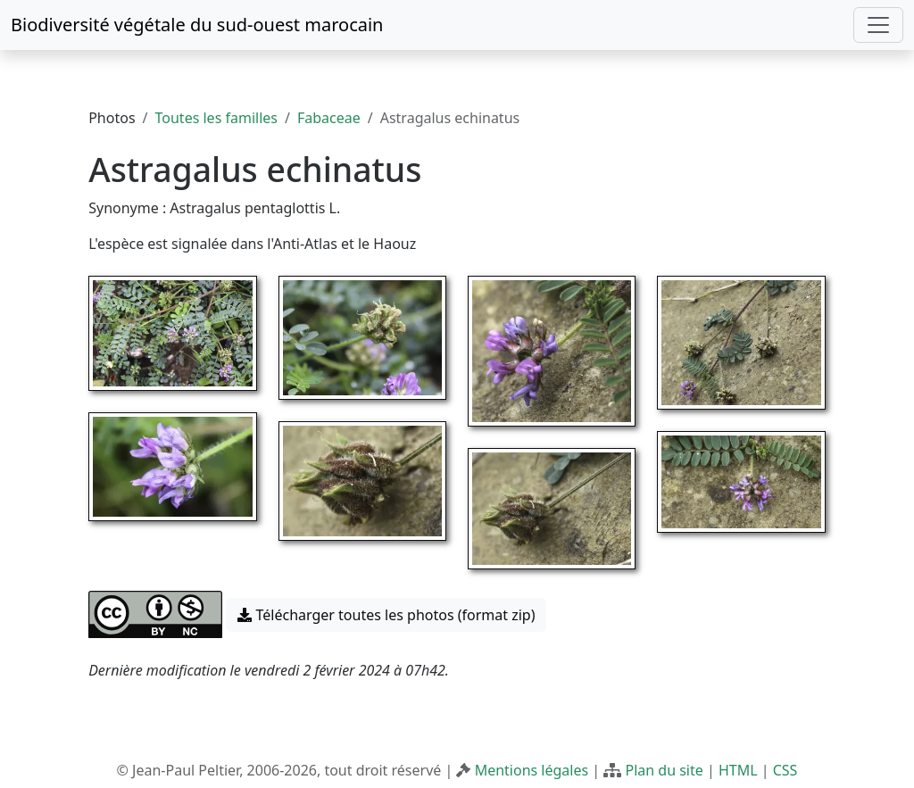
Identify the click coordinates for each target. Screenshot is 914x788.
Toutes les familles (216, 118)
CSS (785, 770)
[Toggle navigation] (878, 25)
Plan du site (663, 770)
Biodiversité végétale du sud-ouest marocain (197, 24)
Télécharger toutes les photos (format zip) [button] (386, 615)
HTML (738, 770)
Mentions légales (532, 770)
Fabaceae (329, 118)
